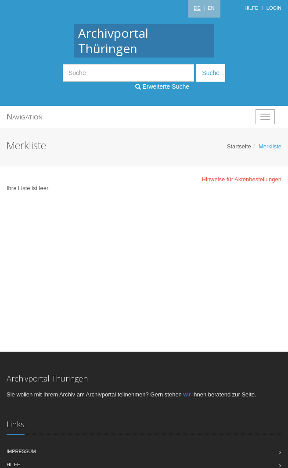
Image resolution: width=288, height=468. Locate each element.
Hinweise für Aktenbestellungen (241, 179)
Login (273, 8)
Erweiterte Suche (162, 86)
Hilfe (251, 8)
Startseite (239, 146)
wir (187, 394)
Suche (211, 72)
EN (211, 8)
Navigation (25, 116)
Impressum (21, 451)
